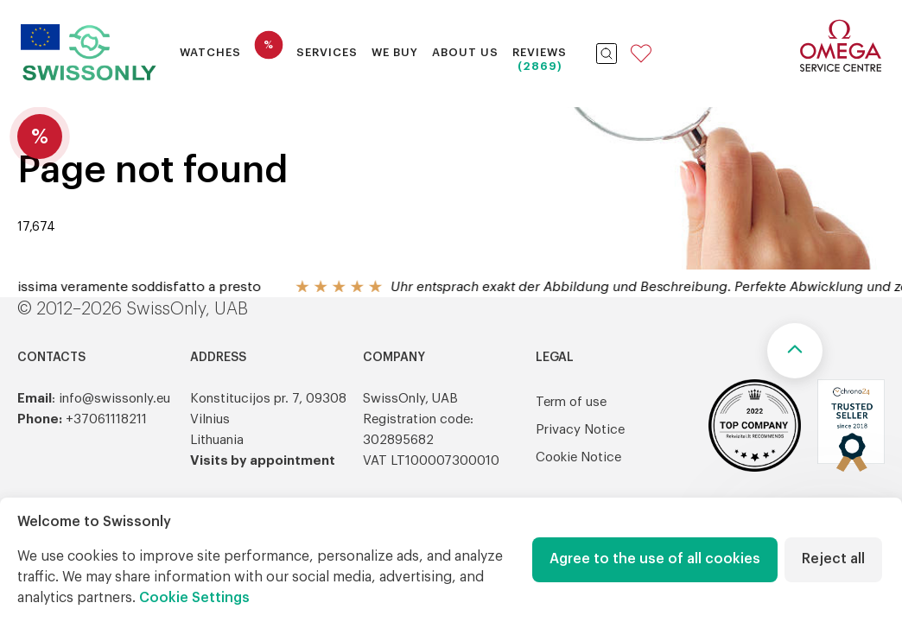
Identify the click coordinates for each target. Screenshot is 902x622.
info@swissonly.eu (114, 398)
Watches (210, 52)
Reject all (833, 559)
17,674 (36, 227)
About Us (465, 52)
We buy (395, 52)
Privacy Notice (580, 429)
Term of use (571, 402)
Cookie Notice (578, 457)
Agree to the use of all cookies (654, 559)
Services (327, 52)
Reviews (539, 52)
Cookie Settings (194, 598)
